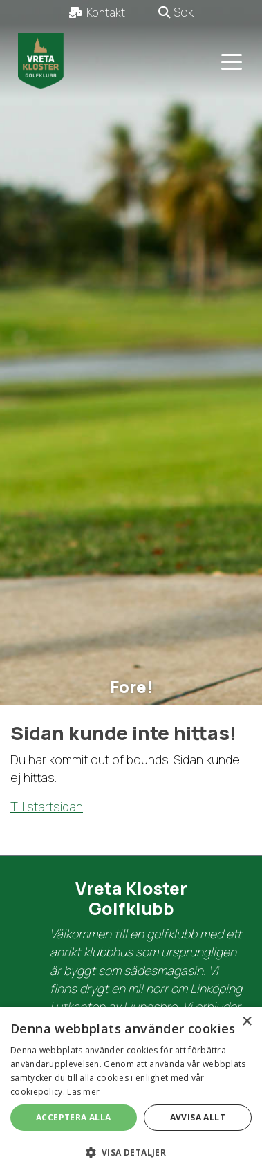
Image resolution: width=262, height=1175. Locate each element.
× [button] (246, 1022)
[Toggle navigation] (231, 60)
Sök (176, 11)
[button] (131, 1152)
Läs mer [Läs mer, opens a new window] (83, 1092)
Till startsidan (46, 806)
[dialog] (131, 1091)
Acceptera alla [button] (73, 1117)
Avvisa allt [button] (197, 1117)
